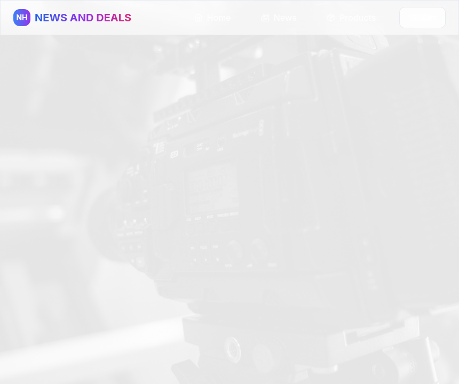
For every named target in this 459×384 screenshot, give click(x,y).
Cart (422, 17)
